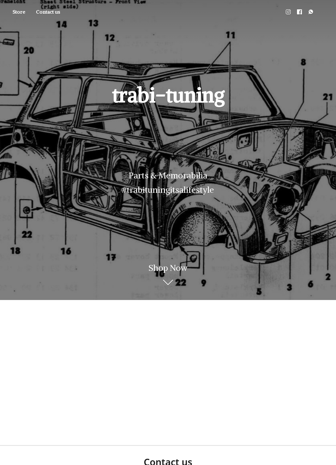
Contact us (48, 12)
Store (18, 12)
